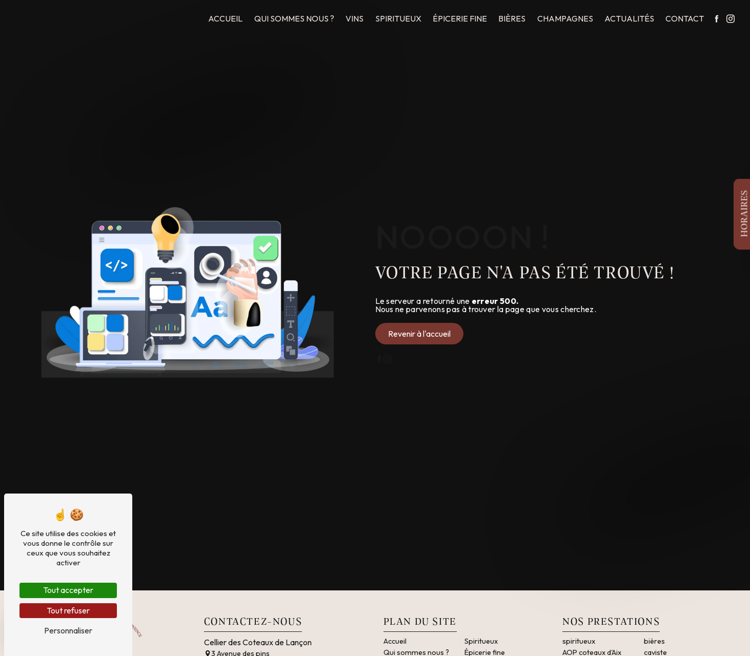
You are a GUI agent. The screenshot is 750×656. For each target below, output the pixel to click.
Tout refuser (68, 610)
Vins (354, 18)
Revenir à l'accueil (419, 334)
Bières (511, 18)
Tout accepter (68, 590)
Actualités (629, 18)
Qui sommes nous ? (294, 18)
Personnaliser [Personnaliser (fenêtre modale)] (68, 630)
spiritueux (578, 641)
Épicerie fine (460, 18)
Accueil (225, 18)
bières (654, 641)
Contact (684, 18)
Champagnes (565, 18)
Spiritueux (398, 18)
